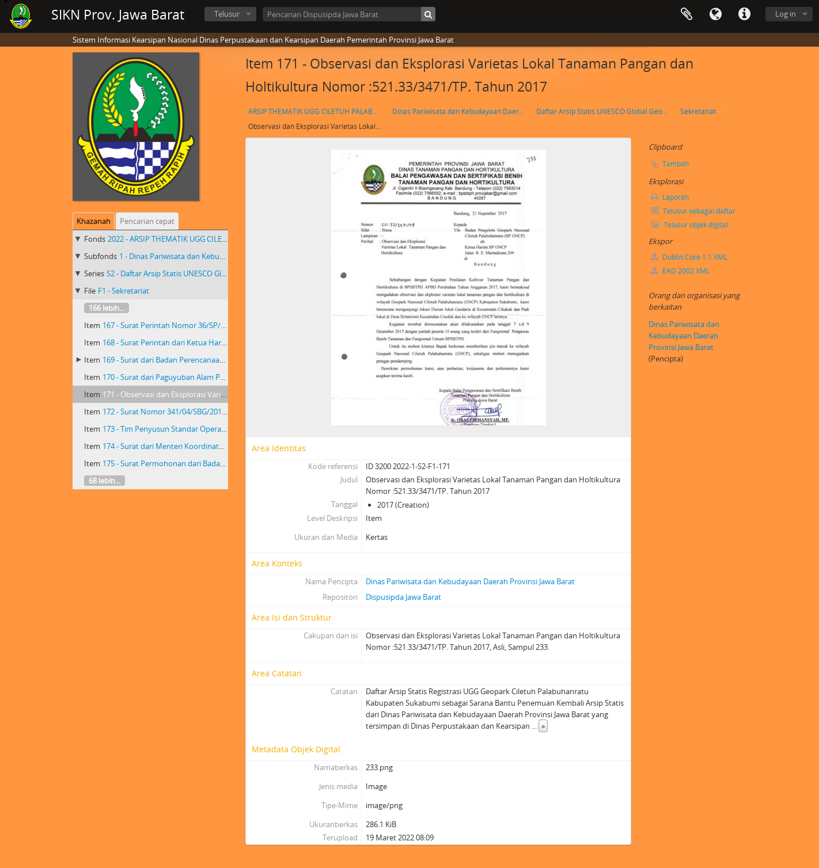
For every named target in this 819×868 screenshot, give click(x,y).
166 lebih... (106, 308)
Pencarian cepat (147, 221)
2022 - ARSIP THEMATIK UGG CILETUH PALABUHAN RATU (205, 239)
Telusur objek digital (689, 225)
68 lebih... (104, 480)
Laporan (670, 197)
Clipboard (686, 14)
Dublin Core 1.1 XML (689, 257)
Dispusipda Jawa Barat (403, 597)
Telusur (227, 14)
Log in (785, 14)
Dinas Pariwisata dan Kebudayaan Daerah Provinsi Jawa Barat (460, 111)
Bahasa (715, 14)
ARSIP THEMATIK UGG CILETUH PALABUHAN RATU (316, 111)
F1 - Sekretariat (123, 290)
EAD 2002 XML (680, 271)
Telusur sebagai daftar (693, 211)
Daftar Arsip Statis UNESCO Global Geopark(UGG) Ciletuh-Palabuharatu (604, 111)
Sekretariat (698, 111)
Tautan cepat (744, 14)
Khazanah (94, 221)
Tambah (675, 164)
